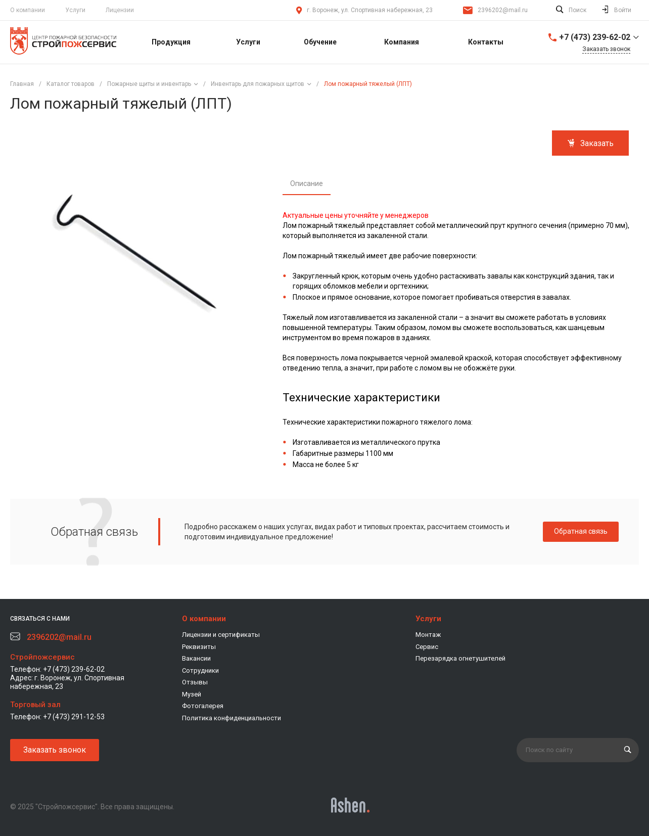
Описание (306, 183)
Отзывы (195, 682)
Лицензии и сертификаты (221, 634)
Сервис (426, 647)
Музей (191, 694)
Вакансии (196, 658)
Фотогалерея (202, 706)
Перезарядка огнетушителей (460, 658)
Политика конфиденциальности (231, 718)
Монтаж (428, 634)
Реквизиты (199, 647)
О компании (27, 10)
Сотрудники (200, 670)
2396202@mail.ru (503, 10)
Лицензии (120, 10)
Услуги (75, 10)
